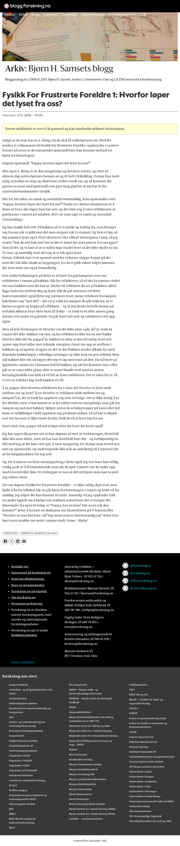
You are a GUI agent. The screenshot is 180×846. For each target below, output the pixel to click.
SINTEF (133, 713)
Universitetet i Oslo (139, 786)
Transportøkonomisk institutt (146, 761)
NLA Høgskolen (78, 684)
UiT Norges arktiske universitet (146, 766)
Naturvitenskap (93, 15)
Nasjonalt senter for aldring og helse (89, 725)
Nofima (73, 749)
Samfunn (50, 15)
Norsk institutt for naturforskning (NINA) (92, 808)
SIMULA (133, 708)
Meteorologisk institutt (22, 804)
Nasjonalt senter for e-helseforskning (90, 730)
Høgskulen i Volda (19, 765)
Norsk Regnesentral (80, 794)
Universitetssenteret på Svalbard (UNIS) (151, 801)
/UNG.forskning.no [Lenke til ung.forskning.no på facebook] (143, 580)
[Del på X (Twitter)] (11, 541)
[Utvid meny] (144, 14)
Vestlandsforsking (139, 806)
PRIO (132, 689)
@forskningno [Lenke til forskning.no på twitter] (140, 565)
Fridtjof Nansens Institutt (23, 740)
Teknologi (69, 15)
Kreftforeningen (18, 790)
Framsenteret (16, 735)
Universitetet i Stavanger (143, 791)
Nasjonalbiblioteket (80, 712)
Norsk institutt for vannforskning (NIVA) (92, 813)
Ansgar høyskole (18, 684)
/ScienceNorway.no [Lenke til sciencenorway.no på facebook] (143, 588)
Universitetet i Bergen (141, 776)
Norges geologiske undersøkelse (87, 779)
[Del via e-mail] (24, 541)
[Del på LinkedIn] (17, 541)
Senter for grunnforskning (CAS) (147, 718)
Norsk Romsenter (79, 799)
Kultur (10, 15)
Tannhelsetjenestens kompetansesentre (152, 756)
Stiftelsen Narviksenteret (143, 741)
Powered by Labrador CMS (90, 840)
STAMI (133, 732)
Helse (23, 15)
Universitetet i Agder (140, 771)
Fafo (11, 717)
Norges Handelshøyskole (83, 769)
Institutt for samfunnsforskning (27, 780)
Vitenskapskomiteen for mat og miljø (150, 821)
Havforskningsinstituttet (23, 750)
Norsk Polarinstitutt (80, 789)
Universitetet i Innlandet (142, 781)
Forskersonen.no (122, 15)
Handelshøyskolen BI (21, 745)
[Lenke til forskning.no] (90, 4)
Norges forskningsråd (81, 774)
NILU (12, 827)
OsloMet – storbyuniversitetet (86, 818)
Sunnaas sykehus (138, 746)
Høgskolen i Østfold (20, 760)
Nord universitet (78, 754)
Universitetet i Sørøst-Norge (144, 796)
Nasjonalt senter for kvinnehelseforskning (93, 735)
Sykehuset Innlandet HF (142, 751)
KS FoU (13, 785)
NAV (11, 808)
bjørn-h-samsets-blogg (39, 533)
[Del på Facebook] (5, 541)
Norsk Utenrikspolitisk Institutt (87, 804)
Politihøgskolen (138, 684)
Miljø (35, 15)
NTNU (72, 707)
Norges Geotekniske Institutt (85, 764)
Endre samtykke (22, 662)
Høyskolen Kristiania (21, 775)
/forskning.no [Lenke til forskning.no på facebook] (140, 573)
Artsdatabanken (18, 698)
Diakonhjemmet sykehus (23, 703)
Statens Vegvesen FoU (141, 737)
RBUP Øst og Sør (138, 694)
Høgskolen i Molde (19, 755)
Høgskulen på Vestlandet (23, 770)
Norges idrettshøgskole (82, 784)
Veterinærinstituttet (140, 811)
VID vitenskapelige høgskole (145, 816)
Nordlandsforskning (80, 759)
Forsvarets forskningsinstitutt (26, 730)
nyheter (10, 533)
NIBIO (12, 813)
